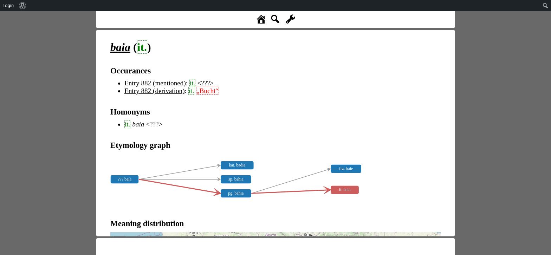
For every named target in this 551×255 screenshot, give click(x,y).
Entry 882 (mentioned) (155, 83)
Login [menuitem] (8, 5)
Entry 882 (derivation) (154, 90)
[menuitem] (23, 5)
